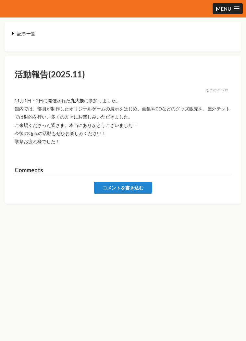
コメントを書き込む (123, 187)
